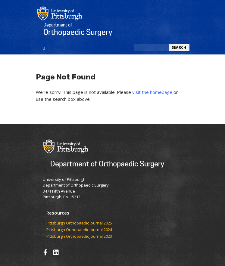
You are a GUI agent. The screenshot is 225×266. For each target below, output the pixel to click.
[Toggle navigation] (44, 47)
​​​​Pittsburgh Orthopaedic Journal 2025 (79, 223)
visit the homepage (152, 92)
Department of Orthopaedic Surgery (107, 163)
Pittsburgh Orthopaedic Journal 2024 (79, 229)
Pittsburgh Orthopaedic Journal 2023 (79, 236)
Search (179, 47)
